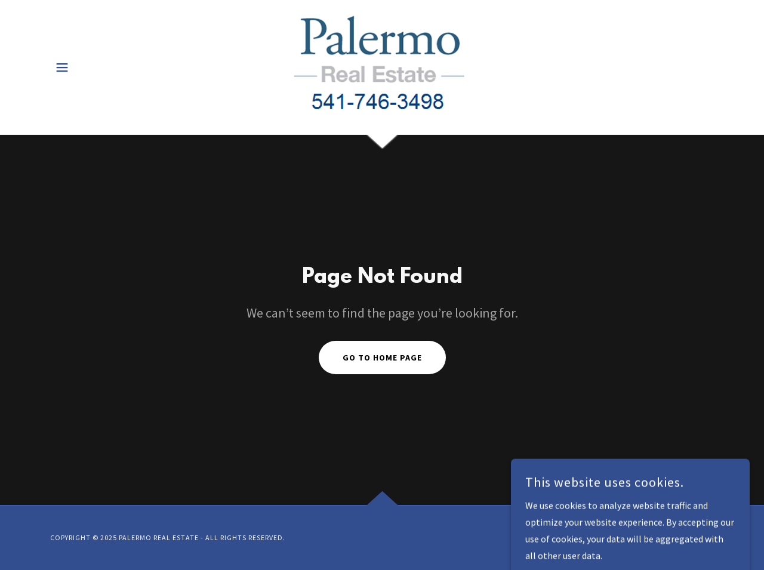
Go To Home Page (382, 357)
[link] (382, 66)
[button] (62, 67)
